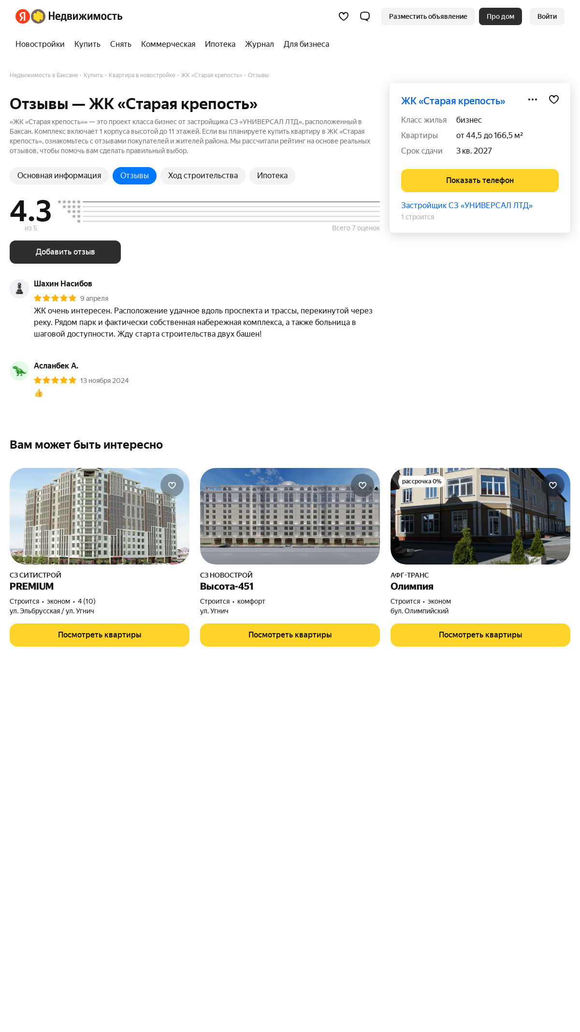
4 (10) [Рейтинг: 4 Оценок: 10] (87, 601)
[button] (365, 16)
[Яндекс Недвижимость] (76, 16)
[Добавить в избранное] (554, 99)
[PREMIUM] (99, 516)
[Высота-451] (290, 516)
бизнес (469, 120)
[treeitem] (42, 44)
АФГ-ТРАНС (410, 575)
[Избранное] (343, 16)
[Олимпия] (480, 516)
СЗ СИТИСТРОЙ (35, 575)
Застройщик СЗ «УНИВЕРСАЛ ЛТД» (467, 205)
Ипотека (272, 175)
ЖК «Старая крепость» (453, 101)
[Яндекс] (22, 16)
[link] (547, 16)
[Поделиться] (532, 99)
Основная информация (59, 175)
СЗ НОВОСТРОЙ (226, 575)
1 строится (417, 217)
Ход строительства (203, 175)
